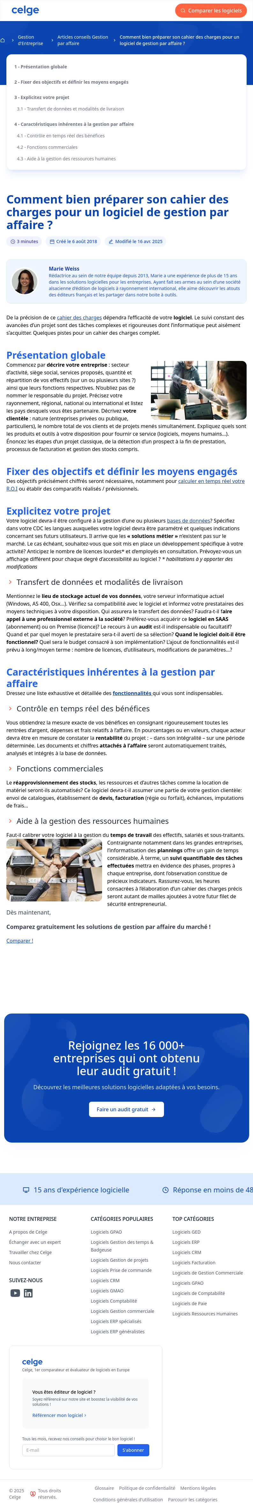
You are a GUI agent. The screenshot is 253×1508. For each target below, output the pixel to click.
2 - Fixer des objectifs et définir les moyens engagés (71, 82)
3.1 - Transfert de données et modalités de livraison (70, 109)
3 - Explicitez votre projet (41, 97)
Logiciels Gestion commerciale (122, 1311)
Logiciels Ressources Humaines (205, 1314)
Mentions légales (198, 1488)
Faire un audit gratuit (126, 1109)
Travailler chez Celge (30, 1252)
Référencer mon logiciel (60, 1415)
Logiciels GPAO (106, 1232)
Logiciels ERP (186, 1242)
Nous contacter (25, 1262)
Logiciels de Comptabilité (199, 1293)
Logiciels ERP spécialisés (116, 1321)
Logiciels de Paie (190, 1303)
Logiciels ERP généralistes (118, 1331)
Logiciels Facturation (194, 1262)
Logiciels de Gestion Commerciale (208, 1273)
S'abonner (133, 1450)
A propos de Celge (28, 1232)
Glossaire (104, 1488)
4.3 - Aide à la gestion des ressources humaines (66, 159)
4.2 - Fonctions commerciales (47, 147)
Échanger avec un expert (35, 1242)
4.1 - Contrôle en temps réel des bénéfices (61, 136)
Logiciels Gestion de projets (119, 1260)
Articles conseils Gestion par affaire (82, 40)
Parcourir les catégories (193, 1500)
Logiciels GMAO (107, 1291)
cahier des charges (79, 317)
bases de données (188, 520)
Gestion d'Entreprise (30, 40)
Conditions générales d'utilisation (128, 1500)
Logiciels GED (187, 1232)
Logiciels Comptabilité (114, 1301)
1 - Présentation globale (40, 67)
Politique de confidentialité (147, 1488)
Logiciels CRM (105, 1280)
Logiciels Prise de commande (121, 1270)
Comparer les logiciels (211, 10)
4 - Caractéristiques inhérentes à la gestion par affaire (74, 124)
